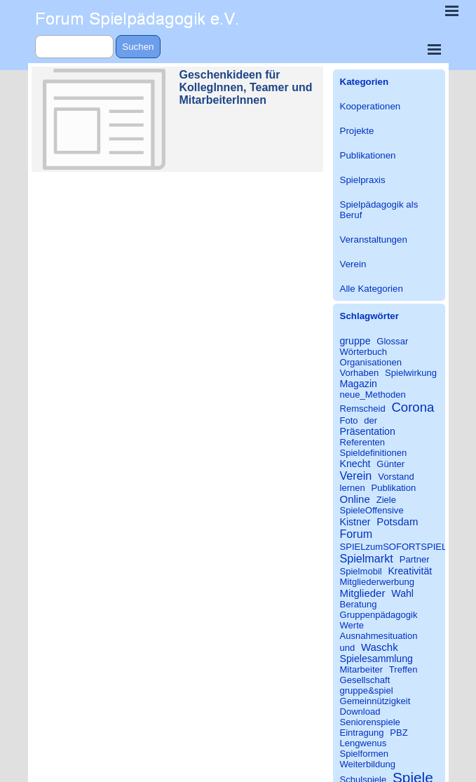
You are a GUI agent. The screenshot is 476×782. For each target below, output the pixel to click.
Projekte (357, 131)
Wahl (402, 593)
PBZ (398, 732)
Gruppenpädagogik (379, 614)
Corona (412, 407)
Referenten (363, 442)
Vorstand (396, 476)
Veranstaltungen (373, 239)
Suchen (138, 46)
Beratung (358, 604)
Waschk (379, 647)
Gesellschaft (365, 680)
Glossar (392, 341)
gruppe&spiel (366, 690)
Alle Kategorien (371, 288)
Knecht (355, 463)
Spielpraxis (363, 180)
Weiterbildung (368, 764)
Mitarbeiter (361, 669)
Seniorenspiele (370, 722)
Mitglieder (363, 593)
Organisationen (371, 362)
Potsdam (397, 521)
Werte (352, 625)
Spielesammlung (376, 658)
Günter (390, 464)
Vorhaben (359, 373)
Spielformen (364, 753)
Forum (356, 533)
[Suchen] (74, 46)
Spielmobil (361, 571)
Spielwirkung (411, 373)
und (347, 647)
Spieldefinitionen (373, 452)
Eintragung (362, 732)
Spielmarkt (366, 558)
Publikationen (368, 155)
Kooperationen (370, 106)
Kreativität (410, 571)
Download (360, 711)
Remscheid (363, 408)
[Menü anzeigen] (434, 49)
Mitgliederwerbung (377, 582)
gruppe (355, 340)
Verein (353, 264)
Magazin (358, 383)
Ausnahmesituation (379, 636)
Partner (415, 559)
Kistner (355, 521)
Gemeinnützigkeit (375, 701)
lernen (352, 488)
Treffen (403, 669)
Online (355, 499)
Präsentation (367, 431)
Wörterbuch (363, 351)
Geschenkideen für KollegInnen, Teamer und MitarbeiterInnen (246, 87)
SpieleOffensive (372, 510)
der (370, 420)
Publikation (393, 488)
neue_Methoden (373, 394)
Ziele (386, 499)
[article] (177, 119)
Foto (349, 420)
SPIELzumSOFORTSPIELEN (400, 546)
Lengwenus (363, 743)
